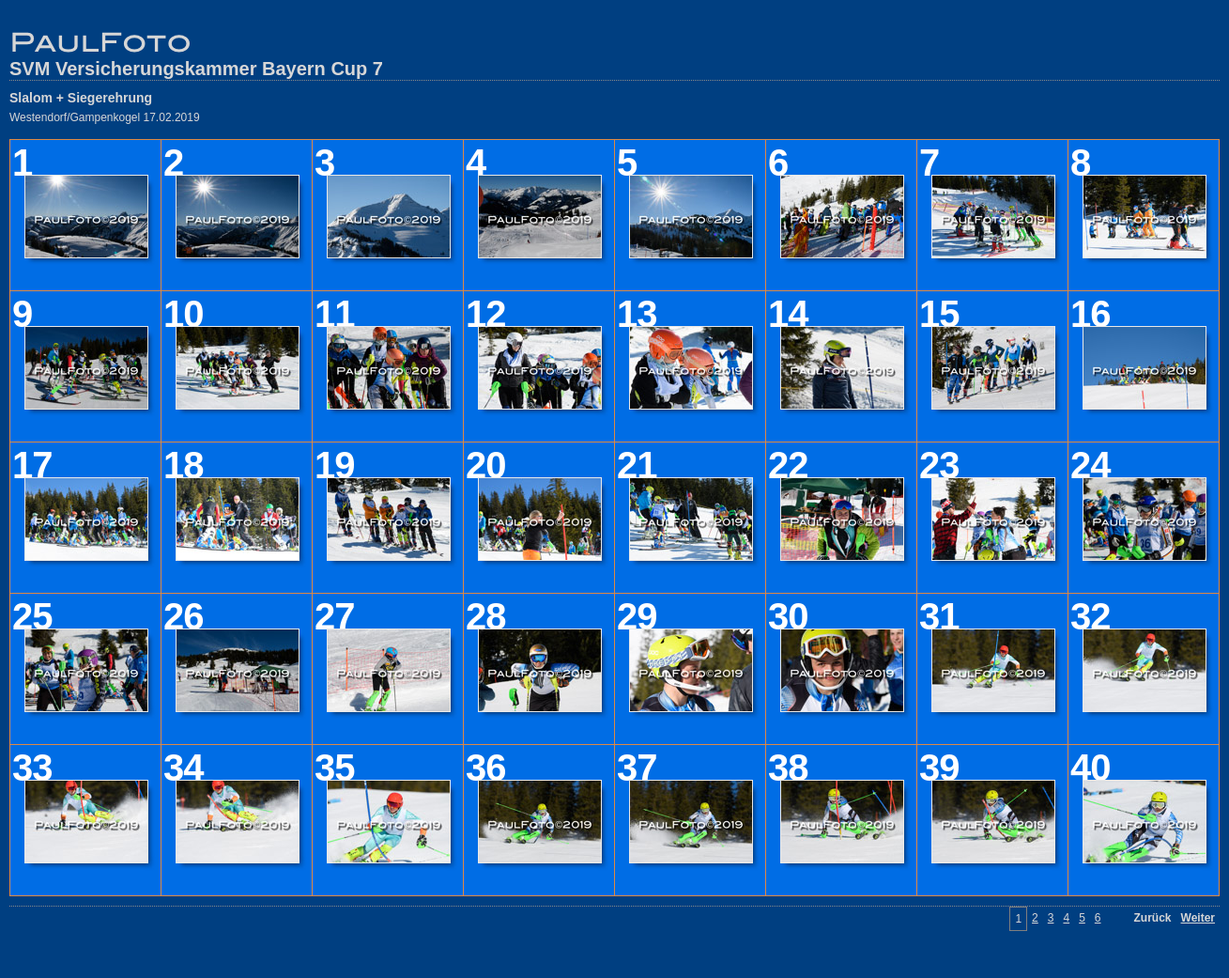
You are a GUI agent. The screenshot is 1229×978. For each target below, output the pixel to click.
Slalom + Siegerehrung (80, 97)
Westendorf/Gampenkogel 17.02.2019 (104, 117)
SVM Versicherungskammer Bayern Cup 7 (196, 68)
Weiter (1198, 917)
